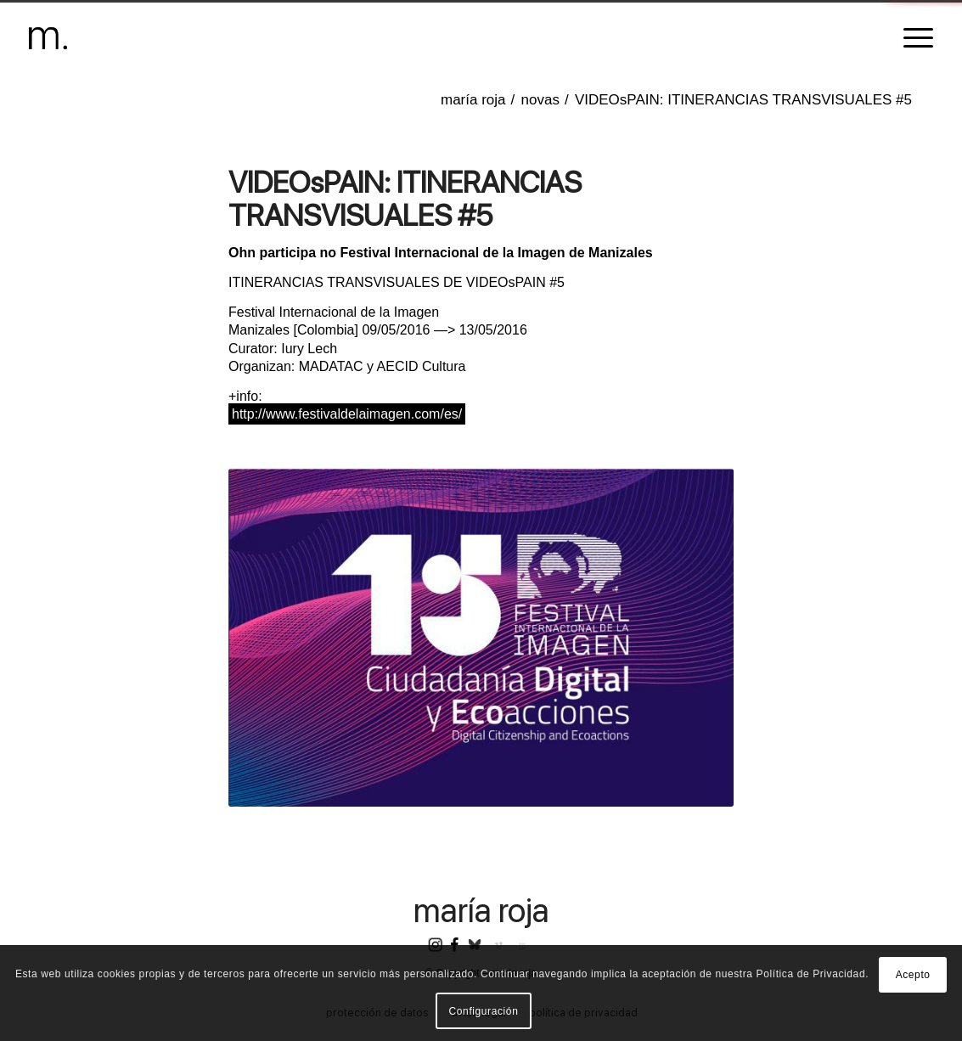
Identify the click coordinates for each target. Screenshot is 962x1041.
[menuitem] (912, 38)
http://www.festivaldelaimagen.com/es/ (347, 414)
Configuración (484, 1011)
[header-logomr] (48, 38)
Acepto (913, 975)
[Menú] (912, 38)
